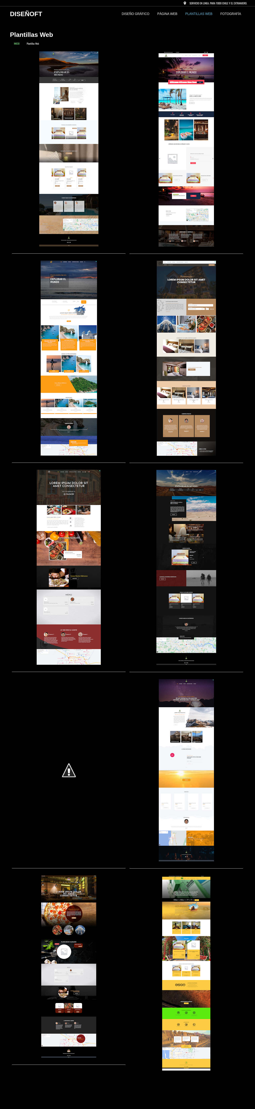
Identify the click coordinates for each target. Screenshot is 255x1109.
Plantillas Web (198, 14)
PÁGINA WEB (167, 14)
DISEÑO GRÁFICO (135, 14)
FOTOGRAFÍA (230, 14)
